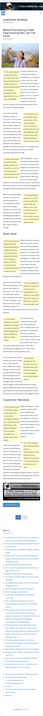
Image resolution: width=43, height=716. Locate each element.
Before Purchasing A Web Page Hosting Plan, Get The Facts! (19, 33)
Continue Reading (11, 505)
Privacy (8, 686)
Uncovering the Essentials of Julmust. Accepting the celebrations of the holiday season (21, 604)
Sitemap (8, 695)
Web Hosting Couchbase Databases (19, 589)
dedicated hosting (10, 119)
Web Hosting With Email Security (18, 564)
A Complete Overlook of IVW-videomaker (22, 674)
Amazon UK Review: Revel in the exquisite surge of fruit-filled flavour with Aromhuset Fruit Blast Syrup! (22, 558)
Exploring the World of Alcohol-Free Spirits (22, 649)
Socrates (26, 709)
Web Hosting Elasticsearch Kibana (19, 574)
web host (28, 95)
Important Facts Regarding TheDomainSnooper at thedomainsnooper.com (15, 680)
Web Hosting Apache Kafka (16, 592)
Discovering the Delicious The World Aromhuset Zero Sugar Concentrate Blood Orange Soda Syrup (21, 643)
